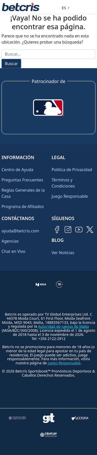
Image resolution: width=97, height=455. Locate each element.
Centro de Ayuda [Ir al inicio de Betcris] (17, 169)
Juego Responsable (70, 196)
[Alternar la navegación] (92, 7)
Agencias (10, 241)
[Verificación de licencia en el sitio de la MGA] (41, 288)
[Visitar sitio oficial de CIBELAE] (48, 434)
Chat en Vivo (13, 251)
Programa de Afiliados (23, 206)
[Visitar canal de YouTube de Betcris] (79, 229)
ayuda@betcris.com (20, 231)
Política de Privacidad (72, 169)
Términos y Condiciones (63, 183)
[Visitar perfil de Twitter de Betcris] (90, 229)
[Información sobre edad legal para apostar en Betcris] (59, 288)
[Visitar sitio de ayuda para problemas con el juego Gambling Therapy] (48, 418)
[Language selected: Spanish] (64, 7)
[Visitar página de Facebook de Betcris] (57, 229)
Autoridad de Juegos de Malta (63, 326)
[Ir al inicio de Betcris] (21, 7)
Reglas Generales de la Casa (23, 193)
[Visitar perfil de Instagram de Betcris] (68, 229)
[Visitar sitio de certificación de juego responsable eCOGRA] (80, 418)
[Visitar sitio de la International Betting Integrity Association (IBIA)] (17, 418)
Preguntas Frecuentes (22, 180)
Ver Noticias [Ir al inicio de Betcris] (63, 252)
